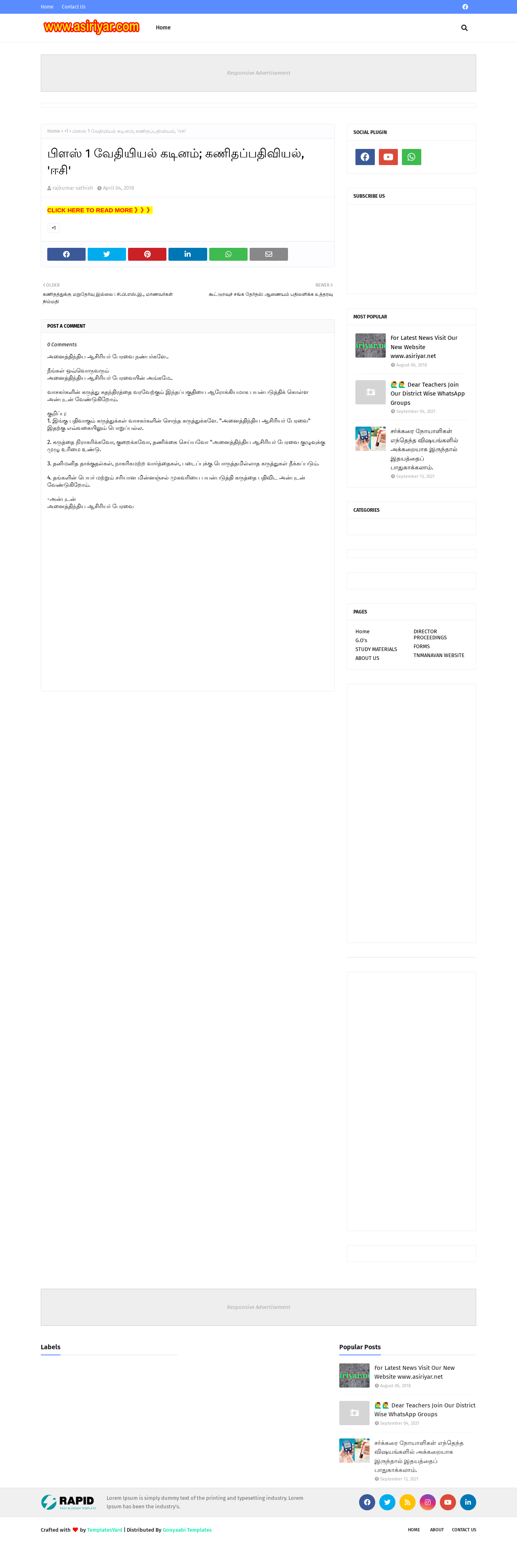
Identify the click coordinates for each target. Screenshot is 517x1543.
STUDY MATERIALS (376, 649)
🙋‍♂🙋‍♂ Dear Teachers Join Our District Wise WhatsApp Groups (428, 393)
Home (47, 7)
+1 (66, 131)
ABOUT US (367, 658)
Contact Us (74, 7)
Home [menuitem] (163, 27)
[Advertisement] (411, 813)
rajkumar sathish (73, 188)
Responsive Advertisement (258, 73)
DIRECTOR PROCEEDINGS (430, 634)
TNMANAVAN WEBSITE (439, 655)
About (437, 1530)
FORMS (422, 646)
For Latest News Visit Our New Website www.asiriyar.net (424, 347)
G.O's (361, 640)
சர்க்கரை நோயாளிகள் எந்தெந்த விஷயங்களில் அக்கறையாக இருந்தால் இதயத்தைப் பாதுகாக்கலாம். (424, 449)
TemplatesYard (104, 1530)
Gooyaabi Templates (187, 1530)
